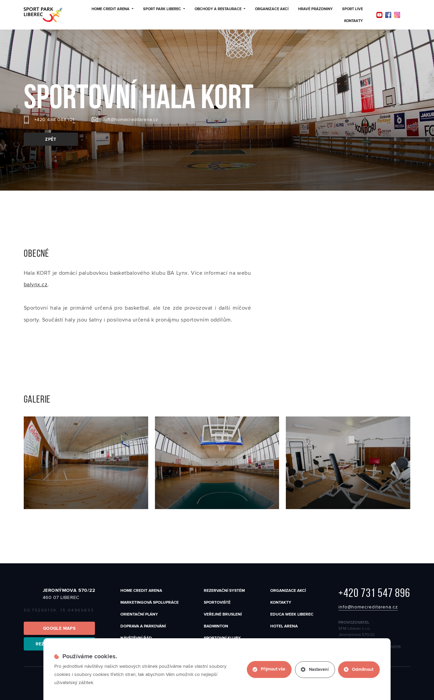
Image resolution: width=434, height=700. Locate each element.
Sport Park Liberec (164, 9)
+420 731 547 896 (374, 592)
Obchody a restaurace (220, 9)
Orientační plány (139, 614)
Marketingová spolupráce (149, 602)
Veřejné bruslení (223, 614)
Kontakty (353, 21)
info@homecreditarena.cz (368, 607)
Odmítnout (358, 669)
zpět (51, 139)
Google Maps (59, 628)
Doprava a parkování (143, 626)
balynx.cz (35, 284)
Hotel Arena (284, 626)
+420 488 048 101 (54, 120)
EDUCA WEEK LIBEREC (291, 614)
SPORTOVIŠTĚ (217, 602)
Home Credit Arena (113, 9)
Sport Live (352, 9)
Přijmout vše (268, 669)
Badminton (216, 626)
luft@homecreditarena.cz (130, 120)
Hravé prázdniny (315, 9)
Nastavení (314, 669)
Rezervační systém (224, 590)
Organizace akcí (272, 9)
